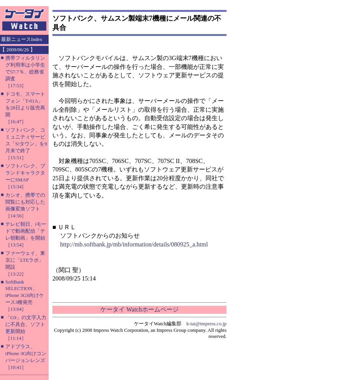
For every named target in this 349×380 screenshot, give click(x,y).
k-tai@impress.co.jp (206, 323)
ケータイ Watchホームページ (139, 309)
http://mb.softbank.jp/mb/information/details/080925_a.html (134, 244)
